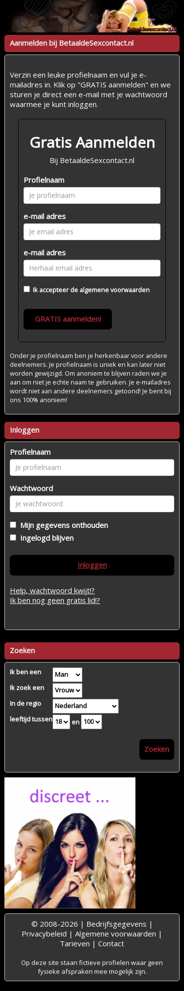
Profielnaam (44, 180)
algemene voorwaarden (114, 289)
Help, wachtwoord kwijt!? (52, 590)
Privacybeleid (44, 933)
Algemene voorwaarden (115, 933)
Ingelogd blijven (45, 538)
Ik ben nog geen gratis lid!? (55, 600)
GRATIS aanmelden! (68, 319)
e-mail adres (45, 216)
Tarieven (75, 943)
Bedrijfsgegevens (116, 924)
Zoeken (156, 749)
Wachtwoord (31, 488)
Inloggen (92, 565)
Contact (111, 943)
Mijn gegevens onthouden (62, 525)
